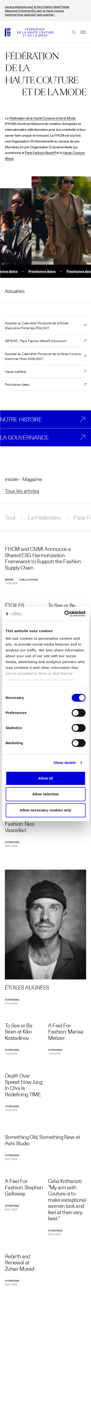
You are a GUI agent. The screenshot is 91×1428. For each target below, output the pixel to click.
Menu (80, 32)
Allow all (45, 778)
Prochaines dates (17, 384)
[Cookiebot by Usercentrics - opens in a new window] (64, 614)
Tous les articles (22, 490)
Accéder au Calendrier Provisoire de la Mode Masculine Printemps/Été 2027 (36, 325)
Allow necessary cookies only (45, 810)
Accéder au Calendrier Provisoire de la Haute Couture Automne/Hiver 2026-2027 (43, 356)
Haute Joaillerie (15, 371)
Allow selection (45, 794)
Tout (10, 517)
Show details (65, 763)
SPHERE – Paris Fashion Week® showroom (36, 340)
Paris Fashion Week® (40, 152)
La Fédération (44, 517)
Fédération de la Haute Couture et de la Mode (42, 118)
